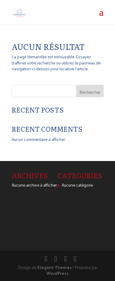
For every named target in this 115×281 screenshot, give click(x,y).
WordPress (57, 273)
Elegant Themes (54, 267)
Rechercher (89, 92)
